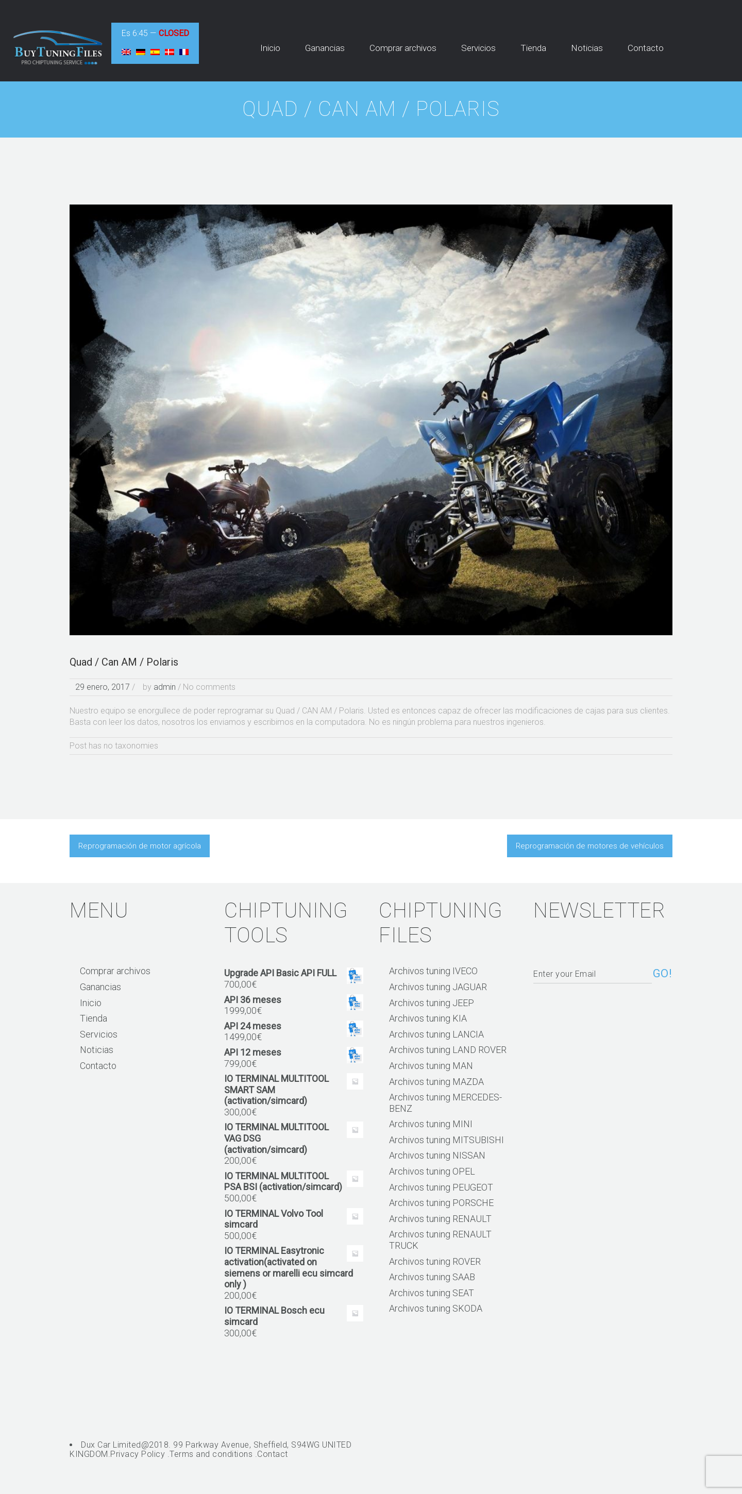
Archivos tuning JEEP (431, 1002)
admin (165, 687)
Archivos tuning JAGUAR (438, 986)
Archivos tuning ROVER (435, 1261)
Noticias (96, 1049)
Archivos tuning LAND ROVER (448, 1049)
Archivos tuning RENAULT (440, 1218)
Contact (272, 1454)
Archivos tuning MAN (431, 1065)
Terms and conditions (211, 1454)
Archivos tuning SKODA (435, 1308)
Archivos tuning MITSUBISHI (446, 1139)
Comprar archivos (115, 970)
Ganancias (100, 986)
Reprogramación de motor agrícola (139, 846)
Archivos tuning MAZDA (436, 1081)
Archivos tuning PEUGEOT (441, 1187)
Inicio (91, 1002)
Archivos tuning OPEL (432, 1171)
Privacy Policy (137, 1454)
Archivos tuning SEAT (431, 1292)
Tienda (93, 1018)
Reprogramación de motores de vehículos (590, 846)
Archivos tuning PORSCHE (441, 1202)
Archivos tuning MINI (431, 1123)
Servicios (98, 1034)
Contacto (98, 1065)
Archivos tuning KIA (428, 1018)
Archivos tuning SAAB (432, 1276)
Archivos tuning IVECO (433, 970)
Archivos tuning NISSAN (437, 1155)
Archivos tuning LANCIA (436, 1034)
